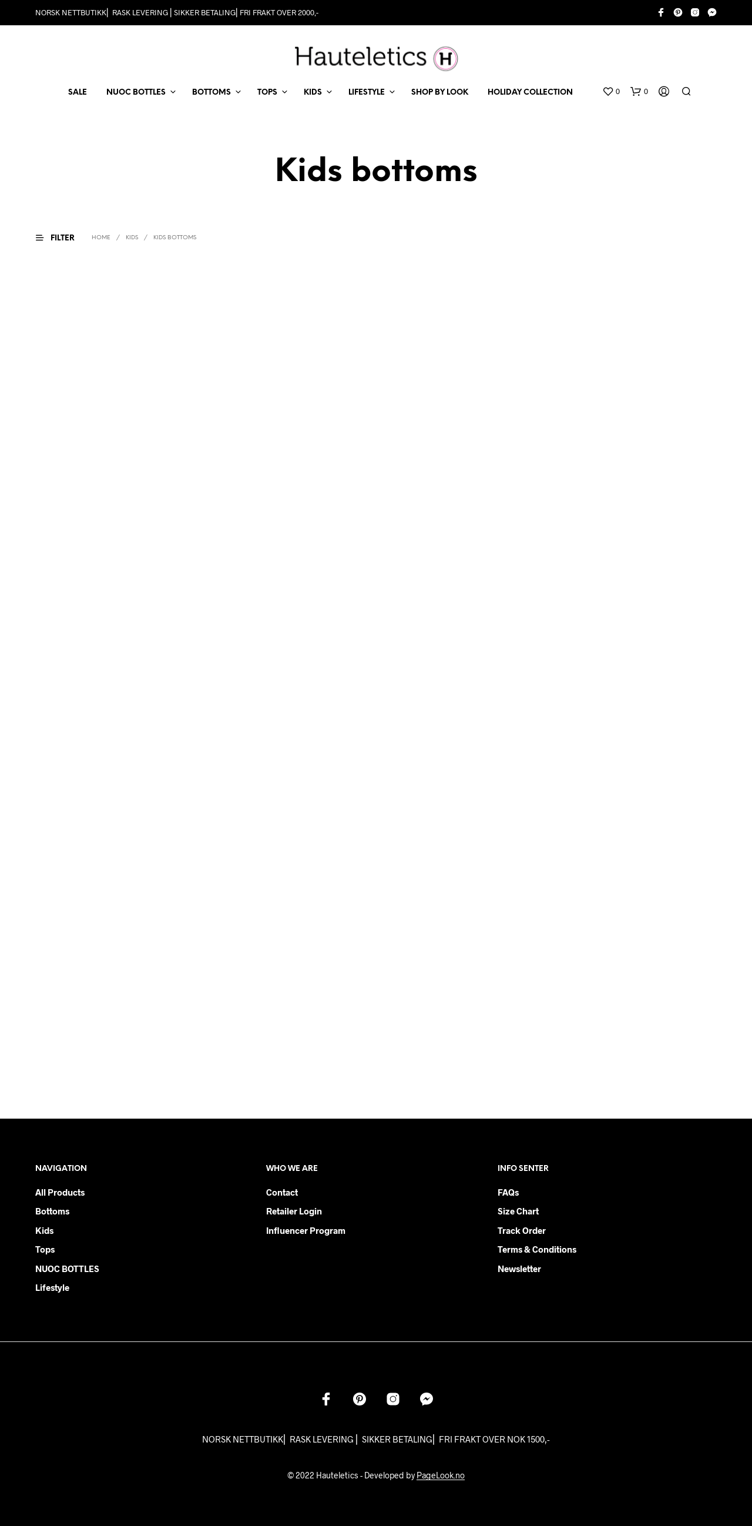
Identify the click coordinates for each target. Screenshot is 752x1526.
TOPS (267, 92)
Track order (522, 1230)
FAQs (508, 1192)
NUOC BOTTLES (136, 92)
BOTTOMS (211, 92)
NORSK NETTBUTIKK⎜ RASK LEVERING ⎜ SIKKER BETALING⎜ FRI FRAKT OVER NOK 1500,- (376, 1439)
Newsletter (519, 1268)
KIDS (313, 92)
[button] (611, 92)
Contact (282, 1192)
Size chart (518, 1211)
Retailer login (294, 1211)
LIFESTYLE (366, 92)
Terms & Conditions (537, 1249)
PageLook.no (441, 1475)
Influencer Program (305, 1230)
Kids (44, 1230)
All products (60, 1192)
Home (101, 238)
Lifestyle (52, 1287)
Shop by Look (439, 92)
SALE (77, 92)
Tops (45, 1249)
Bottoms (52, 1211)
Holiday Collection (530, 92)
